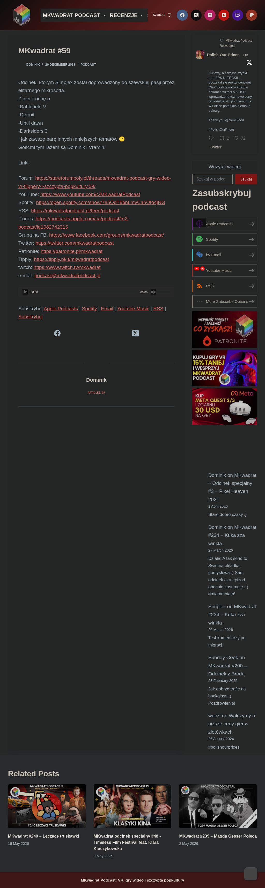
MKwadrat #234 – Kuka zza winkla (232, 535)
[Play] (25, 292)
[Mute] (153, 292)
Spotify (89, 308)
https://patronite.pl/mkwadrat (71, 251)
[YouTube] (224, 15)
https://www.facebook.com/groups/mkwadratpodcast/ (106, 235)
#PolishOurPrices (221, 129)
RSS (158, 308)
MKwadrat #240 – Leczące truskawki (43, 836)
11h (245, 55)
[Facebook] (182, 15)
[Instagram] (210, 15)
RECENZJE (127, 15)
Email (107, 308)
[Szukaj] (162, 15)
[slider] (89, 292)
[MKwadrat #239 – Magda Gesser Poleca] (218, 806)
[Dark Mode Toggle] (250, 873)
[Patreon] (251, 15)
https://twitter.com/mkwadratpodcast (74, 243)
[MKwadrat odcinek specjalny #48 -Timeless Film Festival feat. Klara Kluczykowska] (133, 806)
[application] (96, 292)
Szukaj (246, 179)
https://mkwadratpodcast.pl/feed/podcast (75, 210)
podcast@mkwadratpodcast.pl (67, 275)
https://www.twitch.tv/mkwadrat (67, 267)
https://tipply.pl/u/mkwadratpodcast (71, 259)
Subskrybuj (30, 316)
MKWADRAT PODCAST (75, 15)
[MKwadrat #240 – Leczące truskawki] (47, 806)
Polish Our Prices (223, 54)
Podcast (88, 64)
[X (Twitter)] (196, 15)
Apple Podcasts (61, 308)
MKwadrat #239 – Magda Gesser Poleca (218, 836)
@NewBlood (234, 120)
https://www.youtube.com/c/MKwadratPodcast (90, 194)
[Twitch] (237, 15)
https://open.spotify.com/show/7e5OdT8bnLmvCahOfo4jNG (100, 202)
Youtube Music (133, 308)
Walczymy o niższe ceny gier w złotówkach (231, 724)
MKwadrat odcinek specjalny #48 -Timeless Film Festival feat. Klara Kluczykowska (127, 842)
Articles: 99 (96, 392)
